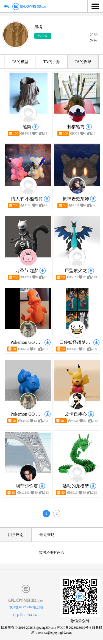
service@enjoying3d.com (55, 632)
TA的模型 (20, 61)
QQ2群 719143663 (25, 615)
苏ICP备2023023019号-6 (74, 628)
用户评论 (15, 534)
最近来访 (47, 534)
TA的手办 (51, 61)
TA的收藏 (83, 61)
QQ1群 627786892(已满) (26, 607)
